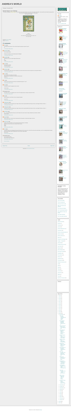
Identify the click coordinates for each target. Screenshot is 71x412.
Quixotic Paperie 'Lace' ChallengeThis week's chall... (62, 336)
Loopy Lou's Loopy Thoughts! (62, 109)
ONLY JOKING (61, 124)
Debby (60, 81)
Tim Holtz (59, 270)
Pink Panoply (61, 58)
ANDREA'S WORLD (12, 4)
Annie (60, 169)
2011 (60, 310)
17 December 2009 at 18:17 (8, 89)
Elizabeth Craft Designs (62, 239)
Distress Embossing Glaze (62, 232)
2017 (60, 301)
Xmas (59, 276)
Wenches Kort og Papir (63, 93)
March (61, 396)
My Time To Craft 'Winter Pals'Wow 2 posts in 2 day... (63, 381)
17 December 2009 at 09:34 (8, 48)
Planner (59, 256)
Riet (4, 95)
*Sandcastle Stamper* (63, 28)
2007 (60, 402)
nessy (5, 73)
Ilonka (5, 84)
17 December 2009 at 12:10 (8, 71)
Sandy (5, 63)
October (61, 386)
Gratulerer (64, 94)
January (61, 399)
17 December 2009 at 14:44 (8, 78)
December (61, 314)
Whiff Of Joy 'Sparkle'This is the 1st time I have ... (62, 358)
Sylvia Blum (6, 111)
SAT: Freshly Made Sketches (62, 210)
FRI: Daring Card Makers (62, 208)
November (61, 384)
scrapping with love (62, 161)
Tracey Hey (60, 272)
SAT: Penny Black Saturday (62, 216)
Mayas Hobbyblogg (62, 43)
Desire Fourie (6, 121)
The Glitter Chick (62, 131)
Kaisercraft (59, 242)
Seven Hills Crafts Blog (63, 116)
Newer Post (5, 145)
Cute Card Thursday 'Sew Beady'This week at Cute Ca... (62, 353)
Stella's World (61, 176)
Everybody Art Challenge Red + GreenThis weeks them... (62, 362)
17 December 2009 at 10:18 (8, 67)
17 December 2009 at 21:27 (8, 109)
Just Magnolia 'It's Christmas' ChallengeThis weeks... (63, 349)
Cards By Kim (61, 139)
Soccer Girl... (65, 110)
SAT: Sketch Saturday (61, 214)
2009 (60, 313)
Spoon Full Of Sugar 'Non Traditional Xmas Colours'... (62, 377)
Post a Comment (6, 141)
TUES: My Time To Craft (62, 203)
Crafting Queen (6, 102)
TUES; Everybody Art (61, 202)
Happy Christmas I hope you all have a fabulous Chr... (63, 327)
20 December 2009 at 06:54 (8, 127)
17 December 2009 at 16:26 (8, 82)
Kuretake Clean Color (61, 244)
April (60, 395)
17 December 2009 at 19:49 (8, 100)
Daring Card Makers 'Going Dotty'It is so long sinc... (62, 345)
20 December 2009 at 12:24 (8, 139)
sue (4, 80)
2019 (60, 298)
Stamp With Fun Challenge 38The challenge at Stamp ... (62, 332)
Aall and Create (60, 221)
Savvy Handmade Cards (63, 73)
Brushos (59, 223)
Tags (58, 265)
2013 (60, 307)
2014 (60, 305)
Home (29, 145)
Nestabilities (60, 253)
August (61, 389)
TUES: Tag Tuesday (61, 200)
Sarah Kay (6, 40)
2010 (60, 311)
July (60, 390)
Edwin (59, 237)
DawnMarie (6, 69)
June (61, 392)
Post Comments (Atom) (30, 148)
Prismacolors (60, 260)
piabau (60, 66)
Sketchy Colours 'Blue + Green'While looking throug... (63, 340)
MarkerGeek (6, 50)
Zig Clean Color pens (61, 277)
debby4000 (5, 57)
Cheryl (5, 45)
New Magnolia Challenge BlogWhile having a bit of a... (62, 322)
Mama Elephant (60, 249)
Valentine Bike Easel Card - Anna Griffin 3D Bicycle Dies (65, 61)
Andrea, (60, 15)
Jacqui (60, 154)
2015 (60, 304)
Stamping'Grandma (62, 146)
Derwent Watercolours (61, 228)
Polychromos (60, 258)
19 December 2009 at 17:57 (8, 119)
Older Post (52, 145)
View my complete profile (62, 23)
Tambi (59, 267)
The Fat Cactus (61, 88)
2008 (60, 401)
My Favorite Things (61, 251)
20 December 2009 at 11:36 (8, 133)
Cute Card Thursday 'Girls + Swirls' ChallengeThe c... (62, 372)
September (62, 387)
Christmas (59, 225)
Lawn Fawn (60, 246)
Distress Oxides (60, 235)
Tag (58, 263)
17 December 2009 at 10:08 (8, 55)
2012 (60, 308)
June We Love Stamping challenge (65, 38)
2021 (60, 295)
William (59, 274)
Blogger (41, 409)
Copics (59, 226)
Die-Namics (60, 230)
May (60, 393)
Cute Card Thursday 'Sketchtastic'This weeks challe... (63, 317)
